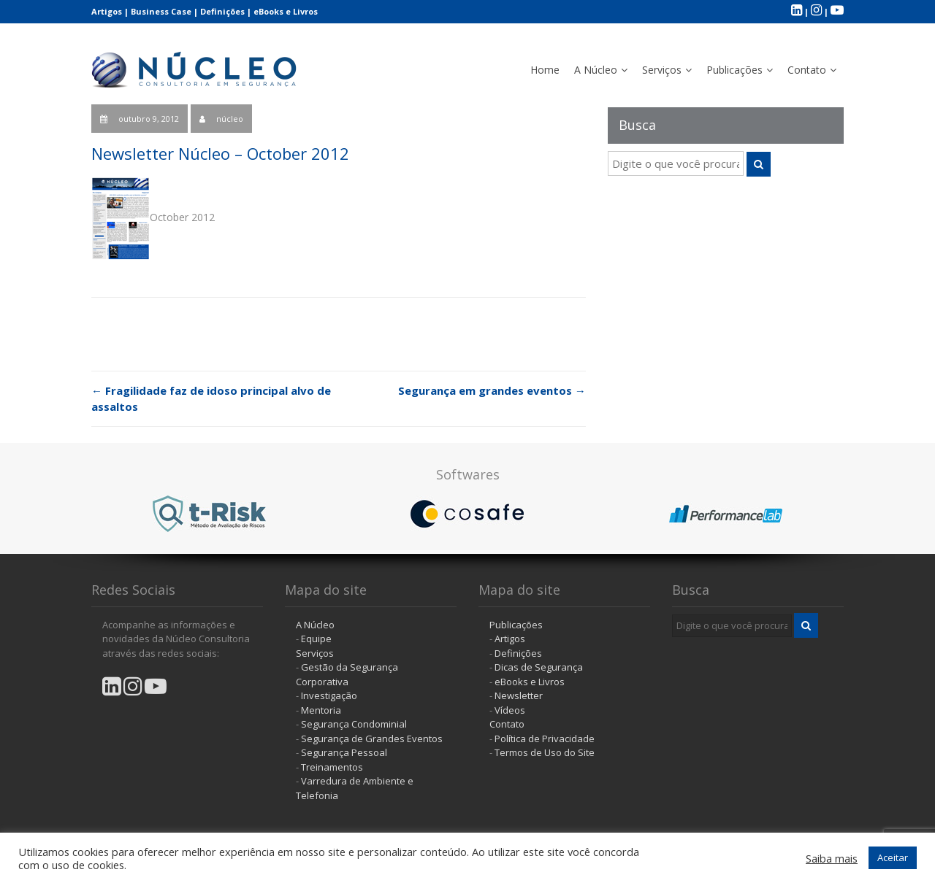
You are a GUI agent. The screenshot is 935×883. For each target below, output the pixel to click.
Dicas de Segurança (539, 667)
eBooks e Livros (285, 11)
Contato (806, 70)
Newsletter (519, 695)
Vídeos (510, 710)
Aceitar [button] (892, 857)
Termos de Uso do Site (545, 752)
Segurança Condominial (354, 723)
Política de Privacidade (545, 738)
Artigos (106, 11)
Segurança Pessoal (344, 752)
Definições (222, 11)
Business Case (161, 11)
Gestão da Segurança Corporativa (347, 674)
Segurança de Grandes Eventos (372, 738)
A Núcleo (595, 70)
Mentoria (321, 710)
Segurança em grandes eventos (492, 390)
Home (545, 70)
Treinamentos (332, 767)
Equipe (316, 638)
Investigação (329, 695)
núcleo (229, 118)
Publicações (734, 70)
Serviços (662, 70)
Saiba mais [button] (832, 858)
